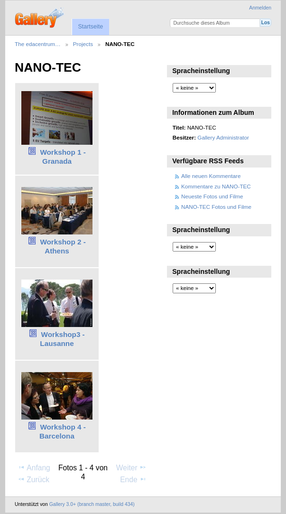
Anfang (34, 467)
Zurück (33, 479)
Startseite (90, 26)
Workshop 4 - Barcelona (62, 431)
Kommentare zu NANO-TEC (216, 186)
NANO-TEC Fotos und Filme (216, 207)
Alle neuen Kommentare (210, 176)
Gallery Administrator (223, 137)
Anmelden (260, 7)
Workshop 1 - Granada (62, 156)
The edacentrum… (38, 44)
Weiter (131, 467)
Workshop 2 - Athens (62, 246)
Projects (83, 44)
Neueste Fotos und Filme (212, 196)
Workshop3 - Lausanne (62, 338)
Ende (133, 479)
